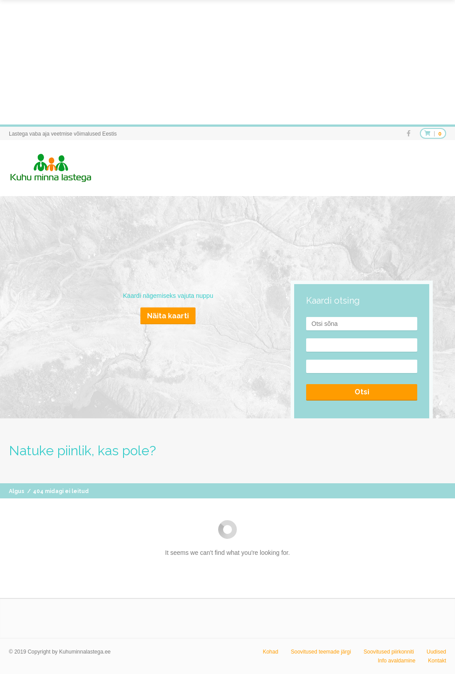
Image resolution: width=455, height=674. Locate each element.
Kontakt (437, 661)
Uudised (436, 652)
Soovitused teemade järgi (321, 652)
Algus (16, 491)
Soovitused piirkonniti (388, 652)
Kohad (270, 652)
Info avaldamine (396, 661)
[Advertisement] (227, 62)
